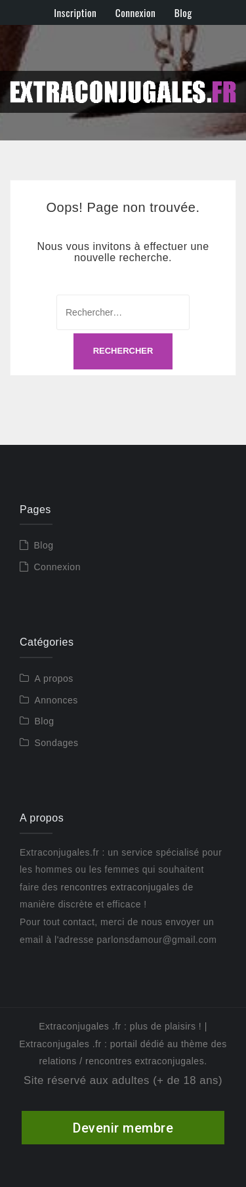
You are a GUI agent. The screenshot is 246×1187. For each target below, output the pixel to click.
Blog (183, 12)
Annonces (56, 700)
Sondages (57, 743)
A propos (54, 678)
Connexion (135, 12)
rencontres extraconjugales (120, 887)
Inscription (75, 12)
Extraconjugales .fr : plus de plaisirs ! (120, 1026)
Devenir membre (123, 1128)
